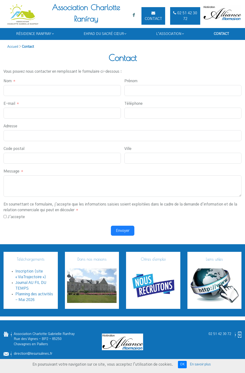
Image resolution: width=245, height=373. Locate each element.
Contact (153, 16)
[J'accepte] (5, 216)
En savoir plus (200, 364)
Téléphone (133, 103)
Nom (8, 81)
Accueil (12, 46)
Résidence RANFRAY (35, 34)
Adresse (10, 126)
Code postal (14, 149)
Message (11, 171)
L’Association (170, 34)
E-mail (9, 103)
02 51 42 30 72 (220, 334)
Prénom (130, 81)
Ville (128, 149)
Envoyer (122, 231)
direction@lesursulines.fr (33, 353)
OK (182, 364)
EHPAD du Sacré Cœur (105, 34)
